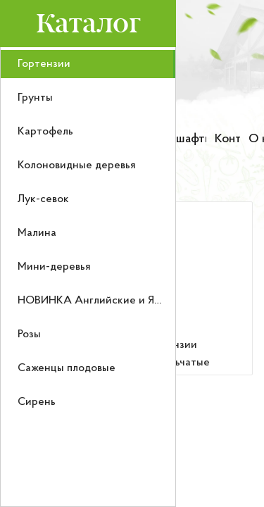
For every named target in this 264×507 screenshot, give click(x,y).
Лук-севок (43, 199)
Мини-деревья (54, 267)
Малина (37, 233)
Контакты (227, 139)
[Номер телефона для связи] (216, 102)
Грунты (35, 98)
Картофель (45, 131)
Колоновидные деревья (77, 165)
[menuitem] (88, 64)
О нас (256, 139)
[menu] (88, 277)
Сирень (37, 402)
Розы (29, 334)
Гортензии (44, 64)
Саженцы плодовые (66, 368)
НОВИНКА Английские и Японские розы (121, 300)
